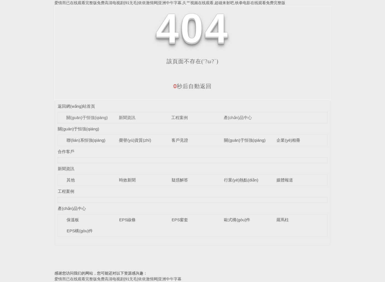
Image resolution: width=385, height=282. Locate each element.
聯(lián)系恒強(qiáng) (86, 140)
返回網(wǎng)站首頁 (76, 106)
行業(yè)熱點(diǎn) (241, 180)
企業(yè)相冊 (288, 140)
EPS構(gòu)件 (80, 230)
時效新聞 (127, 180)
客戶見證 (180, 140)
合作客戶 (66, 151)
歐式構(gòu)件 (237, 219)
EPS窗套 (180, 219)
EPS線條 (127, 219)
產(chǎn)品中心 (238, 117)
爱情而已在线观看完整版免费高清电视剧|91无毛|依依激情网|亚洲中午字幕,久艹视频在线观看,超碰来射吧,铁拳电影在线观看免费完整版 (169, 3)
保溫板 (73, 219)
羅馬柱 (282, 219)
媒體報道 (284, 180)
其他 (71, 180)
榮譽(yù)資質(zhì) (135, 140)
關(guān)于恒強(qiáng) (87, 117)
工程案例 (179, 117)
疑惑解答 (180, 180)
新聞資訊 (127, 117)
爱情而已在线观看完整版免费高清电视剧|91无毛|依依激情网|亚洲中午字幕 (117, 279)
